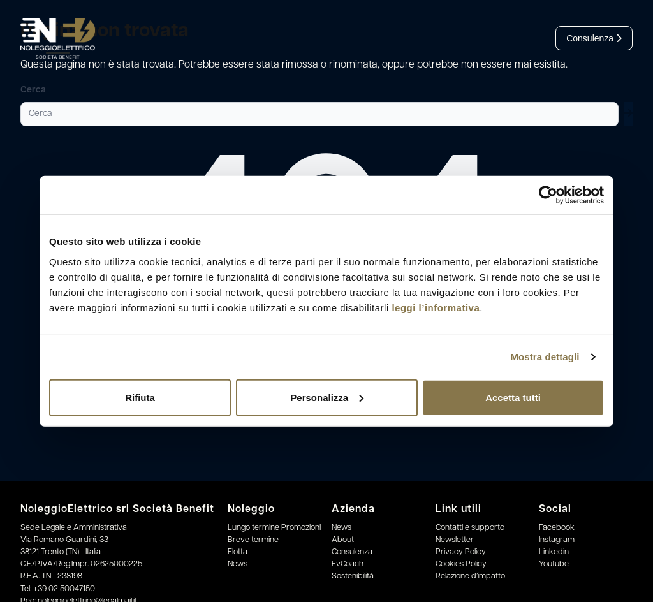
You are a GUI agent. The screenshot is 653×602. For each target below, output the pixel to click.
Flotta (237, 552)
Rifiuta (140, 397)
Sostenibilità (353, 576)
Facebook (557, 528)
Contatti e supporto (470, 528)
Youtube (554, 564)
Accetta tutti (513, 397)
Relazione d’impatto (470, 576)
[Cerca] (319, 114)
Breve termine (253, 540)
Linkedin (554, 552)
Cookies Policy (461, 564)
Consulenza (594, 38)
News (237, 564)
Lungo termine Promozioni (274, 528)
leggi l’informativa (436, 307)
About (343, 540)
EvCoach (347, 564)
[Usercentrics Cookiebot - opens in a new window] (548, 195)
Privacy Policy (461, 552)
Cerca (33, 90)
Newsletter (455, 540)
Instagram (557, 540)
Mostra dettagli (544, 356)
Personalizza (326, 397)
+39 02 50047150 (64, 589)
